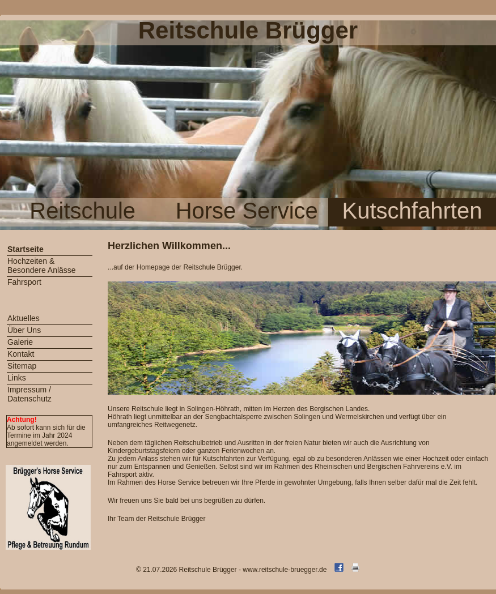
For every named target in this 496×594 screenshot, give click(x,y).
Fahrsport (24, 282)
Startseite (25, 249)
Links (16, 377)
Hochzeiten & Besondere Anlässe (41, 266)
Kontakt (20, 353)
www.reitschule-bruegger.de (285, 570)
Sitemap (21, 365)
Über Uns (24, 330)
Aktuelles (23, 318)
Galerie (20, 342)
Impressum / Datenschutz (29, 394)
